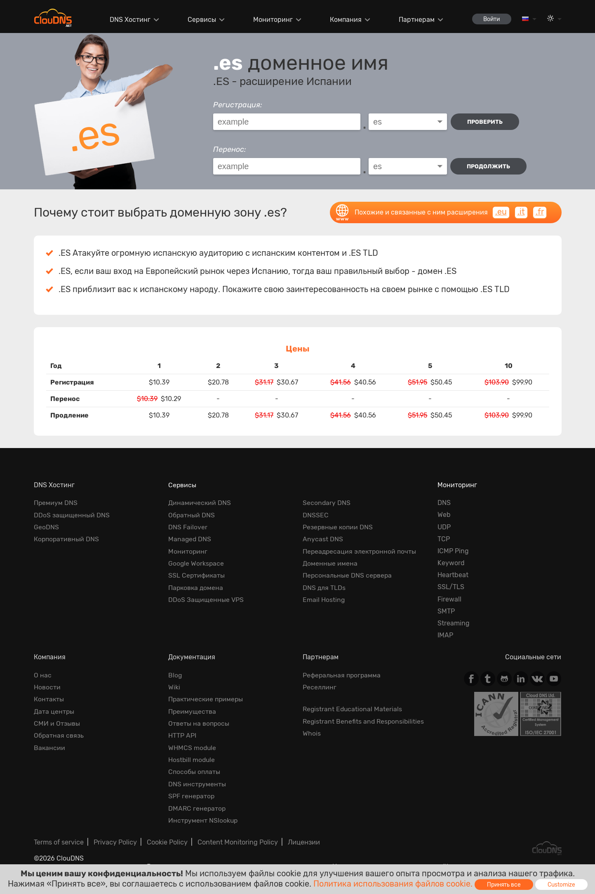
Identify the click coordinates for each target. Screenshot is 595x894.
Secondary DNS (327, 503)
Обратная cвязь (59, 735)
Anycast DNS (323, 539)
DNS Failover (187, 527)
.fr (539, 212)
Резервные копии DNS (338, 527)
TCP (443, 539)
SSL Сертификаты (197, 575)
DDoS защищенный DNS (72, 515)
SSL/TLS (450, 587)
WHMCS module (192, 747)
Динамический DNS (199, 503)
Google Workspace (196, 563)
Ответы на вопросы (199, 723)
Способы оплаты (194, 771)
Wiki (174, 687)
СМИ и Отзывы (57, 723)
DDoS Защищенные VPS (206, 599)
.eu (500, 212)
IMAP (445, 635)
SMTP (446, 611)
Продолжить (488, 166)
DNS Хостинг (128, 20)
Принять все (504, 884)
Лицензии (304, 841)
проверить (485, 121)
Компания (344, 20)
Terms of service (59, 841)
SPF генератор (191, 795)
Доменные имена (330, 563)
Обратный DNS (191, 515)
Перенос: (229, 149)
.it (520, 212)
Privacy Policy (115, 841)
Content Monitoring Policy (238, 841)
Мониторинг (271, 20)
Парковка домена (196, 587)
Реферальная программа (342, 675)
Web (444, 515)
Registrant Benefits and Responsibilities (364, 721)
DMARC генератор (197, 807)
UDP (444, 527)
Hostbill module (192, 759)
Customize (562, 884)
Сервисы (200, 20)
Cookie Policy (167, 841)
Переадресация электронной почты (360, 551)
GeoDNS (46, 527)
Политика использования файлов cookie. (392, 883)
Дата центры (54, 711)
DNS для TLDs (324, 587)
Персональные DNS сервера (348, 575)
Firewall (449, 599)
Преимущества (192, 711)
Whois (312, 733)
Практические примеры (206, 699)
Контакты (49, 699)
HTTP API (182, 735)
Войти (490, 18)
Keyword (451, 563)
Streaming (453, 623)
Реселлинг (319, 687)
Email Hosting (324, 599)
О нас (43, 675)
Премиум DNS (56, 503)
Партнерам (414, 20)
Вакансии (50, 747)
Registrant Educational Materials (353, 709)
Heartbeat (452, 575)
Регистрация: (237, 104)
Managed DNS (190, 539)
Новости (47, 687)
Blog (175, 675)
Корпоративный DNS (67, 539)
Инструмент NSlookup (203, 819)
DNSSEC (316, 515)
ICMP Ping (453, 551)
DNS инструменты (197, 783)
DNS (444, 503)
